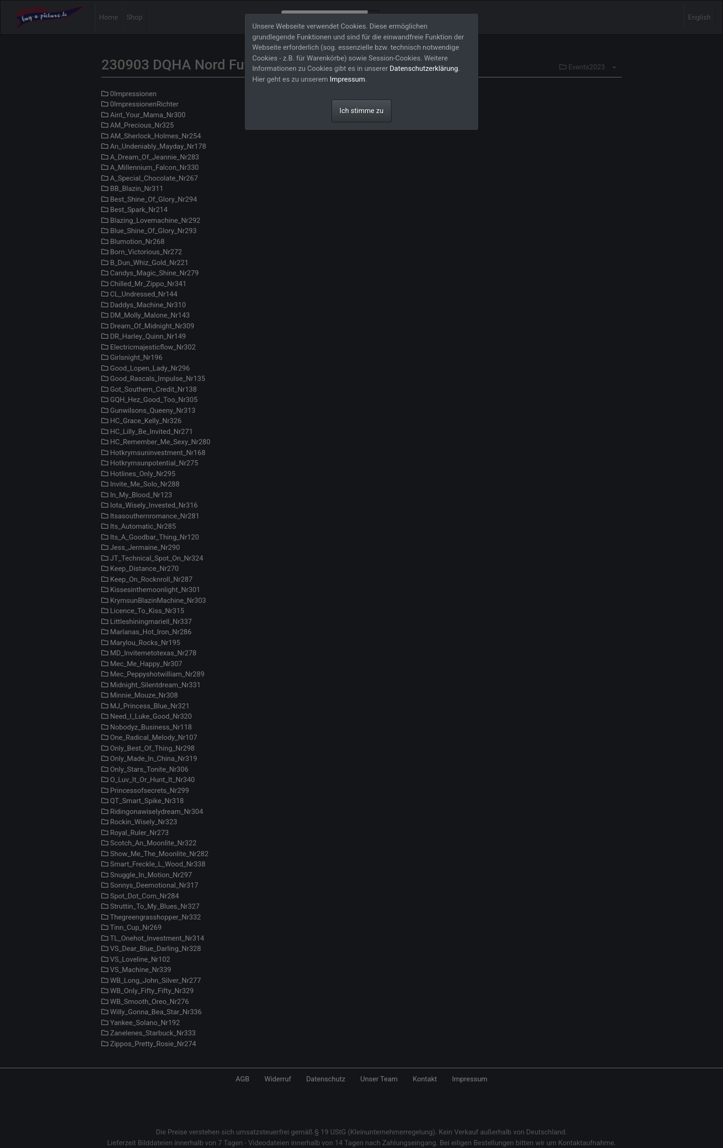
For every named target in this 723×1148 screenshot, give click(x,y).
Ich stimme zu (361, 110)
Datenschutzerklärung (424, 68)
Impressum (347, 79)
